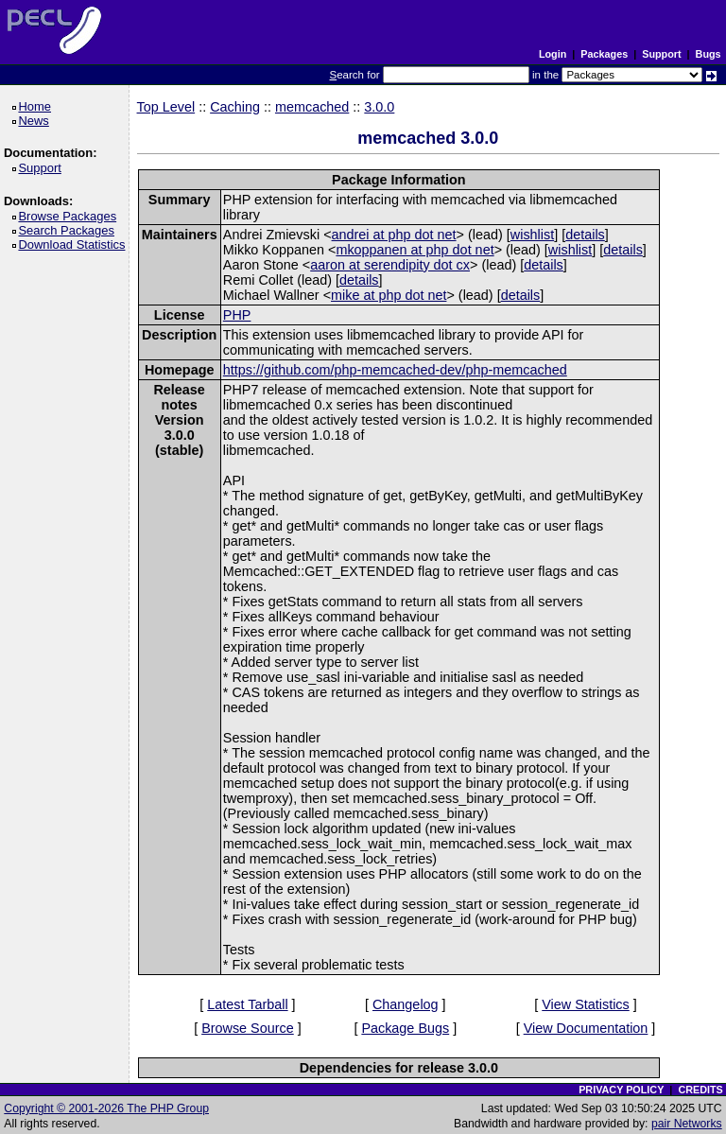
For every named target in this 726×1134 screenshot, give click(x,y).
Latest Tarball (247, 1004)
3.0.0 (379, 106)
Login (552, 54)
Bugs (708, 54)
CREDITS (700, 1089)
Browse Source (247, 1028)
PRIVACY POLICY (621, 1089)
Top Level (166, 106)
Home (37, 106)
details (585, 234)
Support (661, 54)
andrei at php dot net (394, 234)
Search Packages (69, 230)
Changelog (405, 1004)
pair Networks (686, 1123)
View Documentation (586, 1028)
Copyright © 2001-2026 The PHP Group (106, 1108)
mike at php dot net (388, 295)
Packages (604, 54)
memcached (312, 106)
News (36, 120)
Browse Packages (70, 216)
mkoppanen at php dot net (414, 249)
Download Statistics (75, 244)
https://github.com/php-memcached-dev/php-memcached (395, 369)
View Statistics (586, 1004)
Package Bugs (405, 1028)
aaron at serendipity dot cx (390, 264)
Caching (235, 106)
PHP (237, 315)
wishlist (532, 234)
